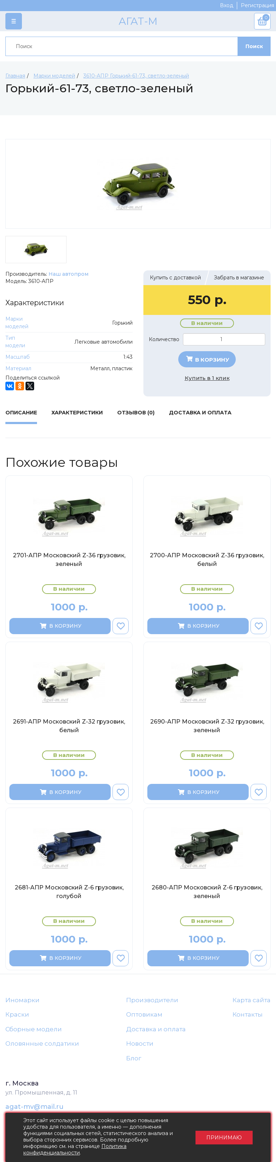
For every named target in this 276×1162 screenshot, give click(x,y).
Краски (17, 1014)
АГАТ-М (138, 21)
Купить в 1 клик (207, 378)
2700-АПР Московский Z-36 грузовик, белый (207, 559)
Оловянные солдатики (42, 1043)
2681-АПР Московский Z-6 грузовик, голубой (69, 892)
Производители (152, 1000)
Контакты (248, 1014)
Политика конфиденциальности (74, 1149)
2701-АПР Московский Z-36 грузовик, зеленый (69, 559)
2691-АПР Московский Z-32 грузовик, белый (69, 726)
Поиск (254, 46)
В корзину (207, 359)
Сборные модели (33, 1029)
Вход (226, 5)
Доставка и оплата (156, 1029)
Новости (139, 1043)
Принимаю (224, 1137)
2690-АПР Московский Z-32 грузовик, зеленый (207, 726)
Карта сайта (252, 1000)
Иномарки (22, 1000)
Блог (133, 1058)
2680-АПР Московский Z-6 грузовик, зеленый (207, 892)
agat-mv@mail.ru (34, 1107)
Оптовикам (144, 1014)
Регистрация (257, 5)
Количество (164, 339)
